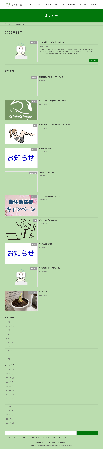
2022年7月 (9, 402)
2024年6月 (9, 374)
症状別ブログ (10, 338)
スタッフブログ (11, 326)
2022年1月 (9, 419)
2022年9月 (9, 398)
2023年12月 (10, 378)
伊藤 (9, 330)
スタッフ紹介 (56, 437)
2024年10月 (10, 370)
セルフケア (11, 342)
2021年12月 (10, 423)
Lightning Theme (51, 445)
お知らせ (9, 322)
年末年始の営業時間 (45, 148)
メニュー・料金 (34, 437)
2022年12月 (10, 390)
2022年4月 (9, 406)
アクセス (24, 437)
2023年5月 (9, 382)
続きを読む (94, 60)
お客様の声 (46, 437)
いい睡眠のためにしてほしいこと (53, 42)
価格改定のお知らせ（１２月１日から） (51, 77)
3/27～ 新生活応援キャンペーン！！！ (51, 196)
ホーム (8, 437)
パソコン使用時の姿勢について (49, 220)
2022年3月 (9, 411)
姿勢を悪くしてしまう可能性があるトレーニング (54, 125)
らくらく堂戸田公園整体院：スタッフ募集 (52, 101)
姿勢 (9, 346)
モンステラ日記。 (44, 292)
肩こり (10, 351)
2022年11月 (10, 394)
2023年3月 (9, 386)
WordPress (41, 445)
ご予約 (16, 437)
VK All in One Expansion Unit (64, 445)
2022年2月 (9, 415)
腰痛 (9, 355)
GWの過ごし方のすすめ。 (47, 172)
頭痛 (9, 359)
